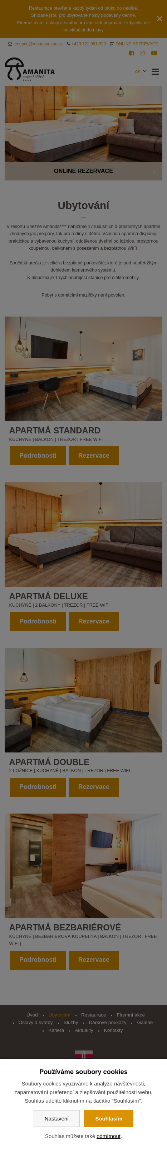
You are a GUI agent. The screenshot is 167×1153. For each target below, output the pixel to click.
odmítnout (109, 1136)
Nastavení (57, 1118)
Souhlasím (108, 1118)
